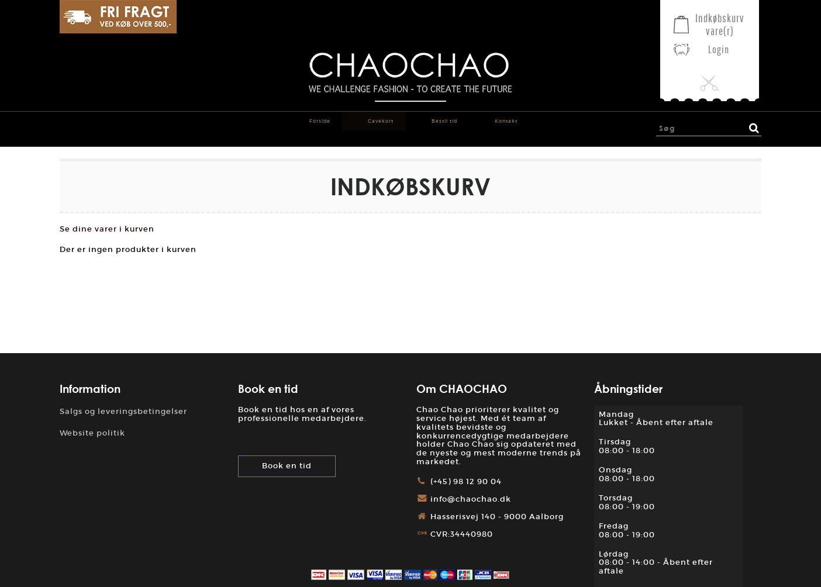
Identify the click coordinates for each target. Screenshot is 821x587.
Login (718, 49)
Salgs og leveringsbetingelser (123, 411)
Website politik (92, 433)
